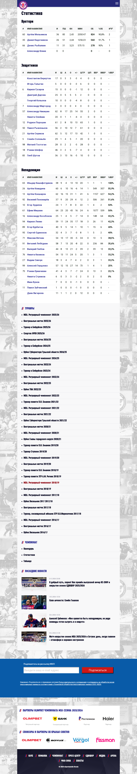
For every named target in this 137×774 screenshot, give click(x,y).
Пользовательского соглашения (72, 682)
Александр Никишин (38, 111)
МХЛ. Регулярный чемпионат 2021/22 (41, 408)
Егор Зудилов (34, 205)
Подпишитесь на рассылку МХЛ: (39, 664)
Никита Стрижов (36, 276)
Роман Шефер (35, 150)
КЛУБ (30, 755)
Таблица (27, 561)
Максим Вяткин (35, 238)
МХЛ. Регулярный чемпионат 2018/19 (41, 482)
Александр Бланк (36, 51)
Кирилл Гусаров (35, 89)
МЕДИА (102, 755)
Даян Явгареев (35, 293)
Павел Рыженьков (37, 128)
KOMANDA (42, 755)
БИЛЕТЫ (79, 760)
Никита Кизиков (36, 254)
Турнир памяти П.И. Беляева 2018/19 (41, 470)
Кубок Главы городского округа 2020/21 (42, 439)
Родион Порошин (36, 122)
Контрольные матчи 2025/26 (37, 321)
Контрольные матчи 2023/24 (37, 364)
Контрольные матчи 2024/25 (37, 339)
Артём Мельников (37, 34)
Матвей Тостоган (36, 144)
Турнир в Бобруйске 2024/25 (37, 346)
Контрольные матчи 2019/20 (37, 464)
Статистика (29, 555)
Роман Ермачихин (36, 271)
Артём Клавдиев (36, 188)
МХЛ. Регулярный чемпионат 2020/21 (41, 433)
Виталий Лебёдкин (37, 243)
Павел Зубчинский (37, 287)
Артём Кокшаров (36, 194)
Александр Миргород (39, 106)
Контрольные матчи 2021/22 (37, 414)
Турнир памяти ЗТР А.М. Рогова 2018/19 (42, 476)
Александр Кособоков (39, 216)
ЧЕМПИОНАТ (57, 755)
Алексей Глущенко (37, 265)
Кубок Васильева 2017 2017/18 (38, 501)
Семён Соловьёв (36, 139)
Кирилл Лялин (34, 221)
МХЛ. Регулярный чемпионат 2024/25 (41, 358)
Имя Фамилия (34, 29)
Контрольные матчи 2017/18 (37, 507)
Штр (82, 73)
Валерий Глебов (35, 249)
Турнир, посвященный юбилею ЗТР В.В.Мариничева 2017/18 (52, 513)
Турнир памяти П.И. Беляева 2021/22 (41, 401)
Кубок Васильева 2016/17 (35, 532)
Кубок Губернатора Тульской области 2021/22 (45, 420)
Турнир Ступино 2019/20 (35, 451)
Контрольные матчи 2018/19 (37, 489)
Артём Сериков (35, 133)
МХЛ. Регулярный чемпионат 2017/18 (41, 495)
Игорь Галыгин (35, 84)
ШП (89, 73)
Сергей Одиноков (37, 232)
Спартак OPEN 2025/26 (34, 333)
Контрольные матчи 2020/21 (37, 426)
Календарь (29, 548)
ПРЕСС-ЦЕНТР (74, 755)
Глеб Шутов (33, 155)
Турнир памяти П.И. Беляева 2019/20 (41, 445)
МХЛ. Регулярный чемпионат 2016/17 (41, 520)
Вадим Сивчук (34, 260)
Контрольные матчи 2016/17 (37, 526)
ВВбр (103, 73)
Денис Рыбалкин (36, 45)
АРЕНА (113, 755)
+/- (76, 73)
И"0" (111, 29)
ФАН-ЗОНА (66, 760)
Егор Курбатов (35, 227)
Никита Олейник (36, 117)
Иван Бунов (33, 282)
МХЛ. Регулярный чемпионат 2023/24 (41, 377)
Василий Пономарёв (38, 199)
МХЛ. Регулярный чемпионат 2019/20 (41, 457)
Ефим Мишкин (35, 210)
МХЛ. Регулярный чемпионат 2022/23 (41, 395)
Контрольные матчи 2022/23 (37, 383)
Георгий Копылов (36, 100)
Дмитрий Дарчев (36, 95)
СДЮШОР (90, 755)
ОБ (92, 29)
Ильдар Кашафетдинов (40, 183)
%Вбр (111, 73)
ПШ (64, 29)
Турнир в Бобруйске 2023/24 (37, 370)
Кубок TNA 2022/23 (32, 389)
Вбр (96, 73)
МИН (80, 29)
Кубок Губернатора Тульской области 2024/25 (45, 352)
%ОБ (101, 29)
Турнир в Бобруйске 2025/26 (37, 327)
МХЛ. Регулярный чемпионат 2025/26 (41, 314)
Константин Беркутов (39, 78)
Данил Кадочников (37, 40)
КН (71, 29)
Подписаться (97, 670)
